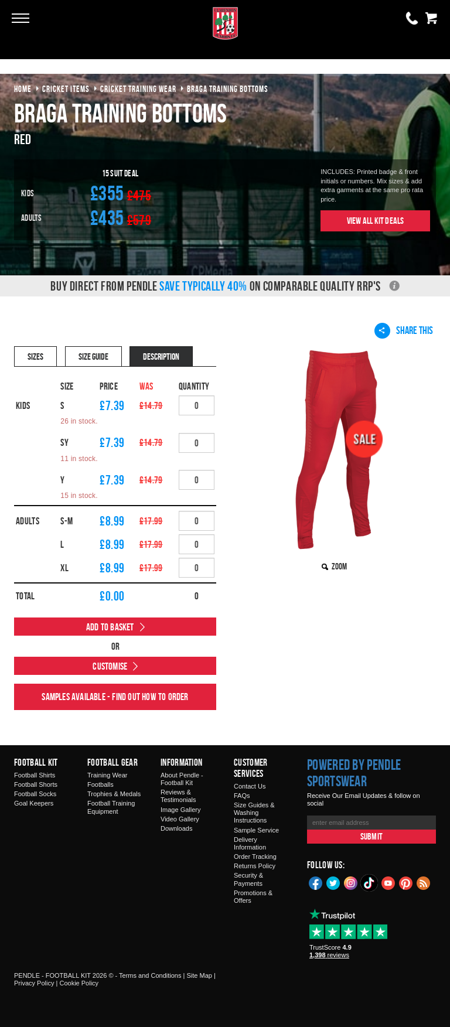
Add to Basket (110, 627)
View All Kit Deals (375, 221)
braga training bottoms (227, 88)
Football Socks (35, 793)
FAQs (242, 795)
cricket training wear (138, 88)
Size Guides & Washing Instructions (254, 812)
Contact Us (249, 786)
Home (23, 88)
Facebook (316, 882)
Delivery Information (250, 843)
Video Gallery (180, 819)
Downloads (176, 828)
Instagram (351, 882)
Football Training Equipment (111, 807)
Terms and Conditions (150, 975)
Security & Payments (248, 879)
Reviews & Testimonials (178, 796)
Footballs (100, 784)
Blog (423, 882)
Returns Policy (254, 865)
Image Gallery (180, 809)
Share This (403, 330)
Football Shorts (35, 784)
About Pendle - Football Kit (182, 779)
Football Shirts (34, 775)
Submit (371, 836)
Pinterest (406, 882)
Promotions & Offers (253, 896)
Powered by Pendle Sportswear (354, 773)
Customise (110, 666)
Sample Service (256, 830)
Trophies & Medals (114, 793)
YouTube (388, 882)
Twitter (333, 882)
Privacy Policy (34, 983)
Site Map (199, 975)
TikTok (369, 883)
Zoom (339, 566)
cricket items (66, 88)
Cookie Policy (78, 983)
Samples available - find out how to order (115, 696)
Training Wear (107, 775)
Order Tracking (255, 856)
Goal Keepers (33, 803)
